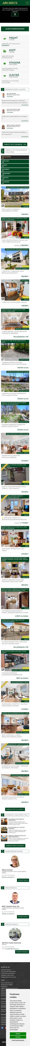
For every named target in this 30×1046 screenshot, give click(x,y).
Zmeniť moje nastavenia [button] (18, 1040)
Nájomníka (4, 1022)
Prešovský (15, 161)
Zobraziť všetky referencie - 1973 (15, 144)
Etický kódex (4, 986)
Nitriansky (15, 169)
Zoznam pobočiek (5, 1005)
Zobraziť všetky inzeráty (15, 809)
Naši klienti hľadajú (6, 970)
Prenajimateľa (4, 1021)
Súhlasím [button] (18, 1033)
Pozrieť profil (23, 880)
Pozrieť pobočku (22, 952)
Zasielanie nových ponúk (7, 975)
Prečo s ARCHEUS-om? (7, 983)
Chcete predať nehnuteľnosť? (8, 971)
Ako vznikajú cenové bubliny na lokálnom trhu (16, 819)
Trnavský (15, 178)
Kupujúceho (4, 1017)
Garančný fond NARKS (7, 984)
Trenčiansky (15, 174)
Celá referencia (24, 105)
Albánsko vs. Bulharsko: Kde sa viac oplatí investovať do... (17, 836)
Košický (15, 165)
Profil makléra (10, 96)
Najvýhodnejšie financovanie (8, 977)
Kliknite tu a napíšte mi (8, 877)
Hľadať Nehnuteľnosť (15, 29)
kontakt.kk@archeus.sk (12, 948)
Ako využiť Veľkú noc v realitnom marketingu (16, 828)
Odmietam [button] (18, 1037)
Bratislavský (15, 157)
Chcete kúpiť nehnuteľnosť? (8, 973)
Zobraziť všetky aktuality (15, 846)
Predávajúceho (5, 1019)
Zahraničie (15, 182)
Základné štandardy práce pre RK (9, 988)
